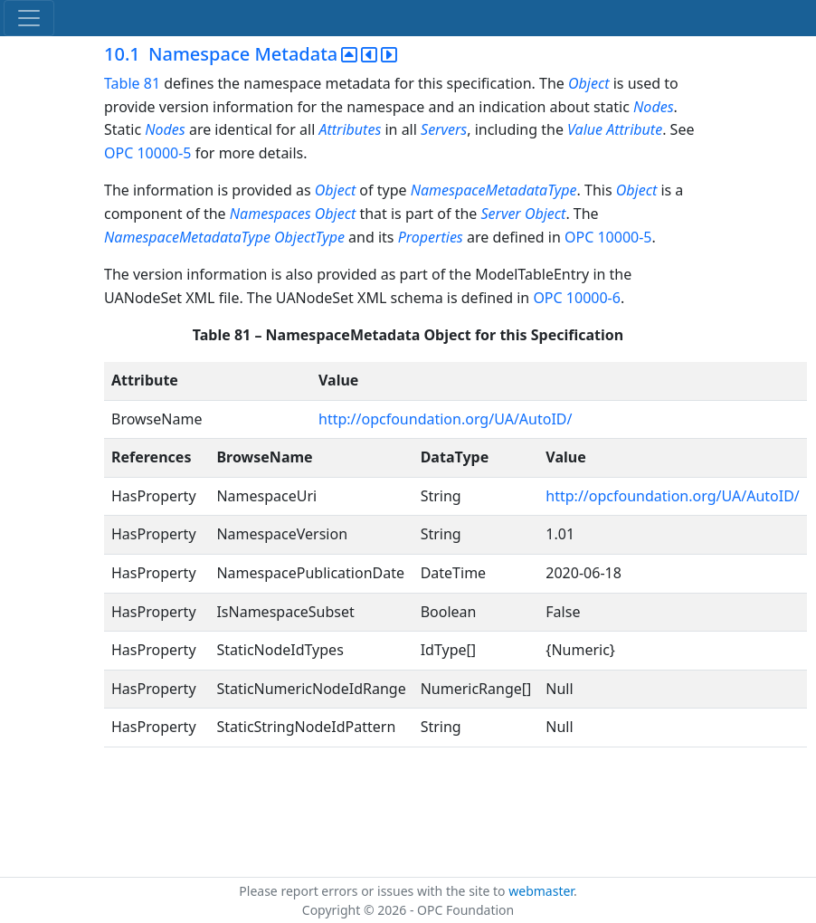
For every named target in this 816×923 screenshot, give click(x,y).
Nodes (653, 107)
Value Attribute (614, 129)
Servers (444, 129)
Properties (430, 237)
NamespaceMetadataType (494, 190)
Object (588, 83)
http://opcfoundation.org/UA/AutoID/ (445, 419)
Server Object (522, 214)
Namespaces (270, 214)
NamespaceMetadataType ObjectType (224, 237)
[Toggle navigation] (29, 18)
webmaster (541, 890)
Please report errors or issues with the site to (373, 890)
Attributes (351, 129)
